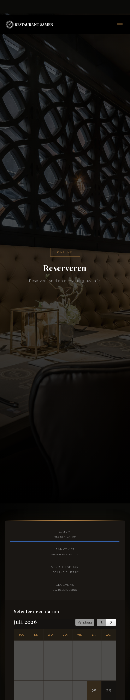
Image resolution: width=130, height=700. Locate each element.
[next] (111, 525)
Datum (64, 437)
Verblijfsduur (64, 473)
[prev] (101, 525)
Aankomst (64, 455)
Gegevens (64, 490)
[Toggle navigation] (120, 7)
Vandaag (85, 526)
